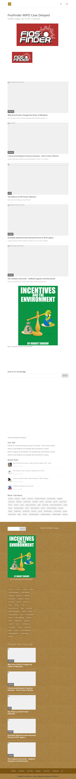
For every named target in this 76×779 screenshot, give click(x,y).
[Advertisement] (20, 392)
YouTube (30, 771)
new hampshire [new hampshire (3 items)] (35, 508)
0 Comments (36, 19)
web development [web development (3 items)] (34, 514)
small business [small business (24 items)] (48, 511)
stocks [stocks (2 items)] (19, 514)
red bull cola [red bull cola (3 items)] (26, 511)
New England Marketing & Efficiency (46, 776)
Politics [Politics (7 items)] (10, 511)
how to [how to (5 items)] (10, 505)
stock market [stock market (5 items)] (12, 514)
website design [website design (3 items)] (56, 514)
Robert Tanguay (15, 19)
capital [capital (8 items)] (23, 498)
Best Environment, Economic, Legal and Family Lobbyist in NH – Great (32, 463)
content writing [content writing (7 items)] (51, 498)
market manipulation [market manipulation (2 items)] (56, 505)
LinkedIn (21, 771)
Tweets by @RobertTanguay (17, 438)
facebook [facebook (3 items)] (35, 502)
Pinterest (47, 771)
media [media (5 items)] (65, 505)
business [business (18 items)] (17, 498)
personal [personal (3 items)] (60, 508)
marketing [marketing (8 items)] (45, 505)
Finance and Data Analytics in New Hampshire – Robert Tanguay (30, 478)
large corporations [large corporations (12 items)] (31, 505)
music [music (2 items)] (27, 508)
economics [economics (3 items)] (11, 502)
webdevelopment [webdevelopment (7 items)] (45, 514)
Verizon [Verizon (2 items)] (25, 514)
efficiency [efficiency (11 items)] (19, 502)
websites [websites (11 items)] (65, 514)
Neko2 (10, 449)
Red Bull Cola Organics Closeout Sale (23, 486)
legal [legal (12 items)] (39, 505)
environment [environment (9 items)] (27, 502)
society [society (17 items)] (65, 511)
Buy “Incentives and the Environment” (20, 346)
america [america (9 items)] (10, 498)
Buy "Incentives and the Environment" (21, 579)
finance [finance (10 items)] (42, 502)
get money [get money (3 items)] (48, 502)
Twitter (13, 771)
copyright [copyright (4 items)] (59, 498)
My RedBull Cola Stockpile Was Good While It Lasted (31, 449)
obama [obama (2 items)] (43, 508)
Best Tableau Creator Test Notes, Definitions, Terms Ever (29, 471)
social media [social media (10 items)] (57, 511)
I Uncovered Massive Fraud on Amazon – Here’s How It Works (35, 446)
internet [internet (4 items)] (16, 505)
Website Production (24, 776)
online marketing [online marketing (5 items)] (51, 508)
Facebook (55, 771)
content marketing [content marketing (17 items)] (40, 498)
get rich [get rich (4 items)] (55, 502)
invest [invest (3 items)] (22, 505)
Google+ (38, 771)
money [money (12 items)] (10, 508)
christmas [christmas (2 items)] (30, 498)
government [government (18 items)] (63, 502)
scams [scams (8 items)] (40, 511)
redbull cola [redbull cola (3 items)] (17, 511)
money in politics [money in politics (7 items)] (18, 508)
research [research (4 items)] (33, 511)
